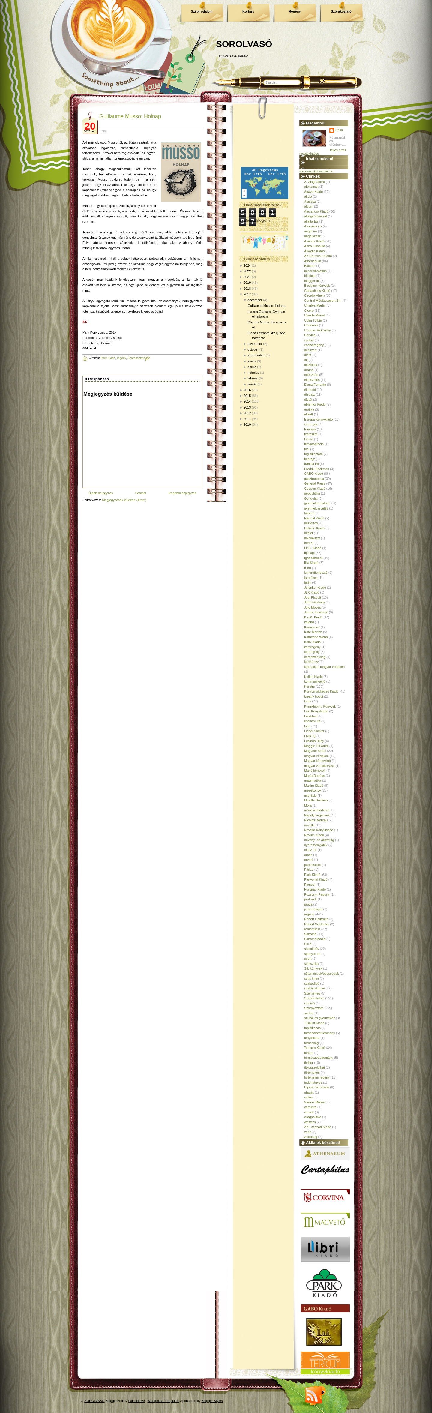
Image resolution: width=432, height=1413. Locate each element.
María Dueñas (314, 775)
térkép (309, 1053)
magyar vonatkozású (319, 766)
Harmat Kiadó (314, 518)
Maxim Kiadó (313, 785)
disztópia (310, 365)
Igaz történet (313, 558)
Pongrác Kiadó (315, 889)
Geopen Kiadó (314, 488)
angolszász (312, 236)
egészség (311, 374)
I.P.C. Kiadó (312, 548)
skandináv (311, 948)
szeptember (256, 355)
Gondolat (311, 498)
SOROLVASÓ (244, 44)
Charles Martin (315, 305)
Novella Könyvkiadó (318, 830)
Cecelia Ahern (314, 295)
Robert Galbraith (316, 919)
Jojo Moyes (312, 607)
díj (306, 360)
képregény (312, 652)
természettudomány (318, 1057)
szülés (309, 1013)
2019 (247, 282)
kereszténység (315, 657)
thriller (308, 1062)
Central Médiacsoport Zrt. (322, 300)
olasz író (310, 850)
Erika (339, 130)
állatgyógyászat (315, 216)
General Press (314, 483)
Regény (295, 11)
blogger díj (312, 281)
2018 (247, 288)
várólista (310, 1107)
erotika (309, 409)
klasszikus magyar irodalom (324, 667)
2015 (247, 395)
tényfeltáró (312, 1038)
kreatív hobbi (313, 696)
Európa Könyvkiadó (318, 419)
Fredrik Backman (316, 469)
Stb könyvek (313, 968)
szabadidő (311, 983)
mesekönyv (312, 790)
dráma (309, 370)
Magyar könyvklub (317, 760)
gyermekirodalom (316, 503)
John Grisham (314, 602)
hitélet (308, 533)
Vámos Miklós (314, 1102)
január (252, 384)
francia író (311, 464)
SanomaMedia (315, 939)
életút (308, 399)
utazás (309, 1092)
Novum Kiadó (314, 835)
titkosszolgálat (314, 1067)
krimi (307, 701)
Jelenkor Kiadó (315, 587)
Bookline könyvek (317, 285)
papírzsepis (312, 865)
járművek (311, 577)
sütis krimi (311, 978)
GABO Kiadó (313, 473)
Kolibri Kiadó (313, 676)
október (253, 349)
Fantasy (310, 429)
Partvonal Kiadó (316, 879)
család (309, 340)
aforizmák (311, 186)
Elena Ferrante (315, 384)
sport (307, 958)
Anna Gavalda (314, 246)
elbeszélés (312, 380)
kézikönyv (311, 661)
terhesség (311, 1043)
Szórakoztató (341, 11)
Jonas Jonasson (316, 612)
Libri (307, 726)
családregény (314, 345)
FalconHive (136, 1401)
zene (307, 1132)
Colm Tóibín (313, 320)
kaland (309, 622)
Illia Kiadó (311, 562)
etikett (308, 414)
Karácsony (312, 627)
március (253, 372)
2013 (247, 407)
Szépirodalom (201, 11)
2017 (247, 294)
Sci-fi (307, 944)
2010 (247, 424)
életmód (310, 389)
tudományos (313, 1082)
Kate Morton (313, 632)
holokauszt (312, 538)
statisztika (311, 963)
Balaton (309, 266)
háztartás (311, 523)
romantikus (312, 929)
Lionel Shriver (314, 731)
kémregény (312, 647)
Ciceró (309, 310)
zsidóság (310, 1137)
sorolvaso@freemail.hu (316, 171)
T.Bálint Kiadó (314, 1023)
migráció (310, 795)
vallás (308, 1097)
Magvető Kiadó (315, 751)
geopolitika (312, 493)
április (252, 367)
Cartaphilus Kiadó (317, 290)
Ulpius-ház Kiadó (316, 1087)
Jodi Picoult (312, 597)
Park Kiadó (107, 358)
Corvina (310, 335)
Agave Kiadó (313, 191)
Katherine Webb (316, 637)
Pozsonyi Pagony (317, 894)
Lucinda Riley (314, 741)
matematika (312, 780)
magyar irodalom (316, 756)
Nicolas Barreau (316, 820)
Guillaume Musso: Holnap (130, 116)
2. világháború (314, 182)
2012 (247, 413)
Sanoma (310, 934)
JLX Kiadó (311, 592)
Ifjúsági (309, 553)
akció (308, 196)
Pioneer (310, 884)
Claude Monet (314, 315)
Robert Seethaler (316, 924)
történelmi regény (317, 1077)
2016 (247, 390)
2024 (247, 265)
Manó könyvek (315, 770)
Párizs (309, 869)
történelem (312, 1072)
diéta (307, 355)
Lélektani (310, 716)
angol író (310, 231)
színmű (309, 1003)
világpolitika (312, 1117)
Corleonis (311, 325)
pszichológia (313, 909)
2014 (247, 401)
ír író (307, 568)
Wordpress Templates (163, 1401)
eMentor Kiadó (315, 404)
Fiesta (308, 439)
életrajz (309, 394)
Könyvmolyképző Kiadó (321, 691)
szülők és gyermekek (319, 1018)
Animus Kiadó (314, 241)
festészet (310, 434)
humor (309, 543)
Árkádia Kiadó (314, 251)
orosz (308, 855)
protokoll (310, 899)
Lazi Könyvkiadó (316, 711)
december (255, 300)
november (255, 344)
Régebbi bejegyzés (182, 493)
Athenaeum (312, 261)
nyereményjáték (316, 845)
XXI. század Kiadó (317, 1127)
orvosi (308, 859)
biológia (310, 275)
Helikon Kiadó (314, 528)
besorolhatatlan (315, 271)
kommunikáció (314, 681)
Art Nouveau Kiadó (318, 256)
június (252, 361)
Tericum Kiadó (314, 1047)
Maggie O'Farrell (316, 746)
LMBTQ (310, 736)
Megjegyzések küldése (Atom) (124, 500)
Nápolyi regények (317, 815)
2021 (247, 277)
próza (308, 904)
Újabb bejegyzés (100, 493)
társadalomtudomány (319, 1033)
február (253, 378)
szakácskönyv (314, 988)
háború (309, 513)
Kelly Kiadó (312, 642)
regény (121, 358)
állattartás (311, 221)
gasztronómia (314, 478)
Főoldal (140, 493)
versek (309, 1112)
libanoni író (312, 721)
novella (309, 825)
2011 (247, 419)
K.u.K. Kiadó (313, 617)
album (308, 206)
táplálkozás (312, 1028)
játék (307, 582)
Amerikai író (313, 226)
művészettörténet (316, 810)
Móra (308, 805)
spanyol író (312, 954)
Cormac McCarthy (317, 330)
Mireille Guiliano (316, 800)
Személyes (312, 993)
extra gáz (311, 424)
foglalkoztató (313, 454)
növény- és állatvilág (319, 840)
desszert (310, 350)
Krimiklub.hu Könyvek (320, 706)
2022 (247, 271)
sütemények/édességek (321, 973)
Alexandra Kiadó (316, 211)
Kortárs (248, 11)
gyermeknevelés (316, 508)
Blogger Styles (212, 1401)
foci (306, 449)
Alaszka (310, 201)
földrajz (309, 459)
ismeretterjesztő (316, 572)
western (310, 1122)
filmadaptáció (314, 444)
